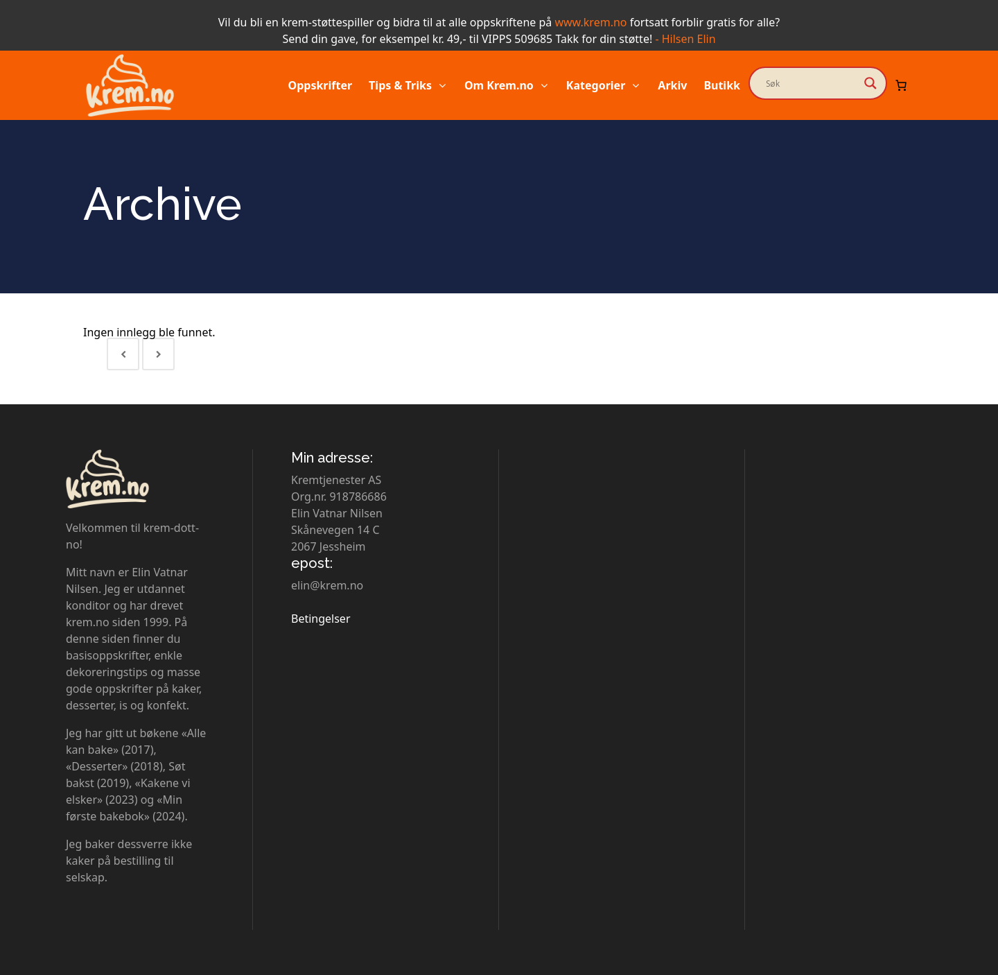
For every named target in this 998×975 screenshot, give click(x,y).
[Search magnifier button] (870, 83)
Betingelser (321, 618)
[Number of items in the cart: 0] (901, 85)
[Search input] (811, 83)
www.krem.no (590, 22)
